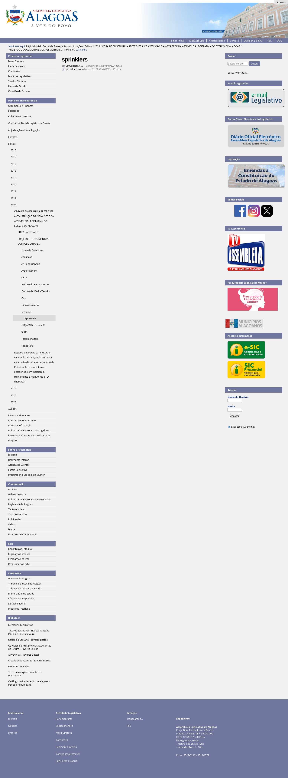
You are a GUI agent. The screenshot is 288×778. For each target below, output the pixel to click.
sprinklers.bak (72, 69)
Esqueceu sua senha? (241, 426)
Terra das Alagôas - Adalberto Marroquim (24, 673)
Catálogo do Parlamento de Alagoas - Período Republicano (29, 683)
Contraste (265, 36)
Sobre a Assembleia (19, 449)
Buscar (232, 56)
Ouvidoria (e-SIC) (253, 40)
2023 (97, 46)
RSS (269, 40)
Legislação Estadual (67, 761)
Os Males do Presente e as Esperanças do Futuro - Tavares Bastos (29, 647)
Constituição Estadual (68, 754)
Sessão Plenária (64, 725)
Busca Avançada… (238, 72)
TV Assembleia (236, 228)
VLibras (277, 36)
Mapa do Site (196, 40)
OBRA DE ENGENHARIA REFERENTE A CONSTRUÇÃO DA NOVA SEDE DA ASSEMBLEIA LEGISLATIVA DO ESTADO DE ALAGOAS (171, 46)
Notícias (12, 725)
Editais (88, 46)
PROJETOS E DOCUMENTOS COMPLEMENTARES (35, 49)
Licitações (77, 46)
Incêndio (69, 49)
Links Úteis (14, 573)
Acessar (281, 2)
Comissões (62, 740)
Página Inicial (177, 40)
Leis (10, 543)
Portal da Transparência (56, 46)
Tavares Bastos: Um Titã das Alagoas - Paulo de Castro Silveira (29, 632)
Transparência (135, 718)
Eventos (12, 732)
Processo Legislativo (20, 56)
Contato (234, 40)
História (12, 718)
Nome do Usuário (238, 397)
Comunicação (16, 484)
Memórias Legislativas (20, 625)
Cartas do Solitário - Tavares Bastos (27, 639)
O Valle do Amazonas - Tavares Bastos (29, 660)
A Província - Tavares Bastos (23, 654)
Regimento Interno (66, 747)
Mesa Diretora (64, 732)
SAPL (279, 40)
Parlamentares (64, 718)
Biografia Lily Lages (18, 666)
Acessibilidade (217, 40)
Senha (231, 406)
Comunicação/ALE (74, 65)
